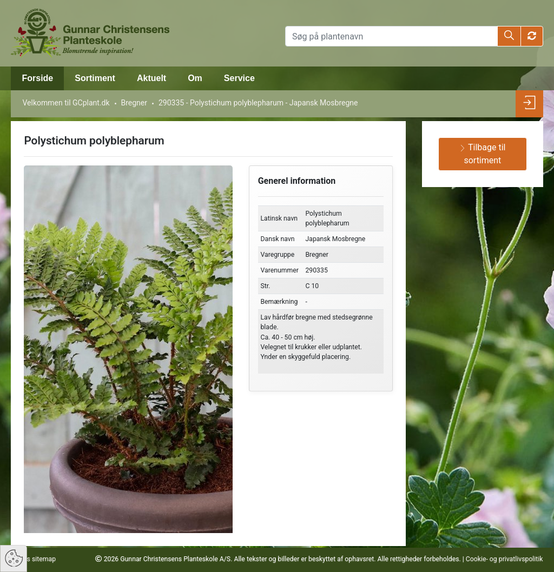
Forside (37, 78)
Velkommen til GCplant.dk (65, 102)
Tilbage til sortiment (482, 153)
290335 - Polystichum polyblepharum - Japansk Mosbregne (258, 102)
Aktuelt (151, 78)
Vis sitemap (37, 559)
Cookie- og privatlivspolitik (504, 559)
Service (239, 78)
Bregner (134, 102)
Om (195, 78)
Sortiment (95, 78)
